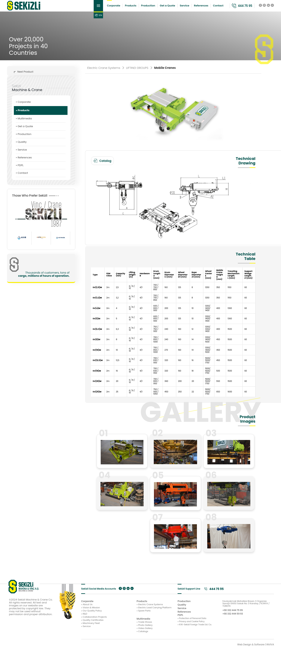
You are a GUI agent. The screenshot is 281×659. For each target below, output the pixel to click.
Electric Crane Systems (105, 72)
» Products (22, 114)
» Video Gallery (119, 636)
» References (24, 161)
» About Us (87, 609)
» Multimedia (24, 122)
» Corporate (23, 106)
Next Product (23, 76)
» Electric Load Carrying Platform (129, 613)
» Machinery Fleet (91, 631)
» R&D (84, 620)
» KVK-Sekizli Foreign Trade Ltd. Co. (195, 633)
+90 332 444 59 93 (234, 620)
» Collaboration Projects (95, 624)
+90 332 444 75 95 (234, 616)
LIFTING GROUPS (139, 72)
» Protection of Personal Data (194, 624)
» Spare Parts (117, 617)
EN (85, 19)
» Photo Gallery (119, 633)
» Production (23, 138)
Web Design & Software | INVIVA (255, 654)
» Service (21, 154)
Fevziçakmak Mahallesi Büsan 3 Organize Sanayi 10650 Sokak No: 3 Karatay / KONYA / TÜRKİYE (247, 609)
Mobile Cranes (165, 72)
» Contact (22, 177)
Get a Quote (154, 8)
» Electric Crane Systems (124, 609)
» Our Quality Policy (92, 617)
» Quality (21, 146)
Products (117, 8)
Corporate (100, 8)
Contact (205, 8)
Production (135, 8)
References (188, 8)
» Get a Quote (24, 130)
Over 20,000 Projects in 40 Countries (28, 50)
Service (171, 8)
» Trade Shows (118, 629)
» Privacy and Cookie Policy (193, 628)
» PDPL (19, 169)
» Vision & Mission (91, 613)
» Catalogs (116, 640)
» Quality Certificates (93, 628)
